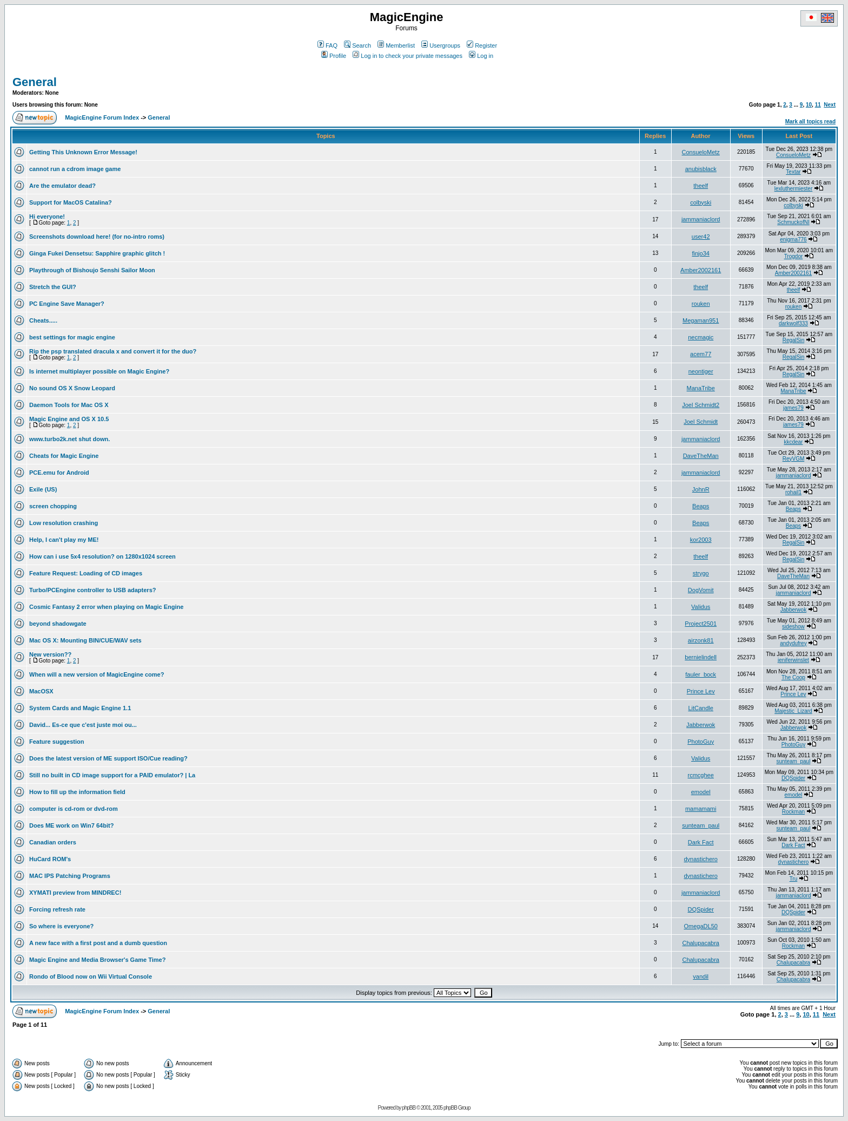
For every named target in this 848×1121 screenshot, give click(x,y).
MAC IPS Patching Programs (69, 876)
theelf (700, 185)
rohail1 (793, 492)
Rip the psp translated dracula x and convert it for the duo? (112, 351)
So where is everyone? (61, 926)
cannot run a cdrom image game (75, 169)
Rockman (793, 812)
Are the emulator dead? (62, 185)
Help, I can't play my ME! (64, 539)
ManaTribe (701, 388)
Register (482, 45)
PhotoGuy (700, 741)
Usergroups (440, 45)
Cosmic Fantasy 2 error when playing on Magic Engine (106, 607)
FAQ (327, 45)
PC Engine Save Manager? (66, 303)
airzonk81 (701, 640)
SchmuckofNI (793, 222)
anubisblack (701, 169)
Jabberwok (793, 610)
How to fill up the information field (77, 792)
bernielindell (701, 657)
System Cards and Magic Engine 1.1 (80, 708)
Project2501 (701, 623)
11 (818, 105)
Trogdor (793, 256)
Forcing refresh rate (57, 909)
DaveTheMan (701, 456)
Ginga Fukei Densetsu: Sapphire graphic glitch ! (97, 253)
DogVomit (701, 590)
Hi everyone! (47, 216)
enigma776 (793, 239)
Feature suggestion (56, 741)
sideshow (793, 627)
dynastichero (701, 859)
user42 (701, 236)
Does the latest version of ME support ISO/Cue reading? (108, 758)
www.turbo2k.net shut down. (69, 439)
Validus (700, 607)
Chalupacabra (700, 943)
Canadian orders (52, 842)
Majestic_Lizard (793, 711)
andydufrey (793, 643)
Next (830, 105)
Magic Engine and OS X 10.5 (69, 419)
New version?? (50, 654)
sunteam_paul (794, 761)
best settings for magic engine (72, 337)
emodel (701, 792)
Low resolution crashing (63, 523)
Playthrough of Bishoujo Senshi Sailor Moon (92, 270)
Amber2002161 (700, 270)
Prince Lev (701, 691)
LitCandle (700, 708)
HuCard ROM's (50, 859)
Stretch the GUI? (52, 287)
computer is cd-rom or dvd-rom (73, 808)
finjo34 (700, 253)
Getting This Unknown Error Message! (83, 152)
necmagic (700, 337)
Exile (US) (43, 489)
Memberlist (396, 45)
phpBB (408, 1108)
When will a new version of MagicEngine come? (96, 674)
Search (357, 45)
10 (809, 105)
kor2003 (701, 539)
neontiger (700, 371)
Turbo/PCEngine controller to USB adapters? (92, 590)
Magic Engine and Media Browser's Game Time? (97, 959)
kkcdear (793, 442)
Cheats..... (43, 320)
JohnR (701, 489)
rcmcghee (701, 775)
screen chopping (53, 506)
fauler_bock (700, 674)
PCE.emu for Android (59, 472)
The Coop (793, 677)
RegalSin (794, 340)
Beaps (700, 506)
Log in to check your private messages (407, 56)
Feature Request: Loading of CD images (85, 573)
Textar (793, 172)
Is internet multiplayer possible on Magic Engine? (99, 371)
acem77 (700, 354)
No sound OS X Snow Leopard (72, 388)
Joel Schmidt (701, 421)
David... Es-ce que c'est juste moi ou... (83, 725)
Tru (794, 879)
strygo (701, 573)
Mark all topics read (810, 121)
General (34, 82)
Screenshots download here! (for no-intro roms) (96, 236)
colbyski (700, 202)
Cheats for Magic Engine (63, 456)
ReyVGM (794, 459)
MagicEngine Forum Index (102, 117)
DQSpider (793, 778)
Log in (481, 56)
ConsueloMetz (701, 152)
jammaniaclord (700, 219)
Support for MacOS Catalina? (70, 202)
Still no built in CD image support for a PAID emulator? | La (112, 775)
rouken (701, 303)
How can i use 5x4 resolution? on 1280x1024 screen (102, 556)
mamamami (700, 808)
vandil (700, 976)
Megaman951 (701, 320)
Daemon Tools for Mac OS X (69, 405)
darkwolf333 (793, 323)
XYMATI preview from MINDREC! (75, 892)
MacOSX (41, 691)
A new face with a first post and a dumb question (98, 943)
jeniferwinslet (793, 660)
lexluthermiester (793, 189)
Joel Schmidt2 (700, 405)
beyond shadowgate (58, 623)
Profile (333, 56)
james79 (793, 408)
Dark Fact (701, 842)
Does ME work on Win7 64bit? (71, 825)
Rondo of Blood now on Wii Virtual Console (90, 976)
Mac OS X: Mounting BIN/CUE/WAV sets (85, 640)
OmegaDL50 (701, 926)
